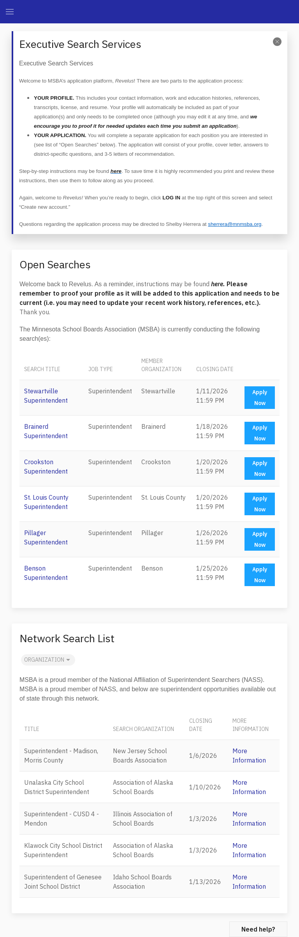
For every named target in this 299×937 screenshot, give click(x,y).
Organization (48, 660)
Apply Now (259, 398)
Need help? (258, 929)
